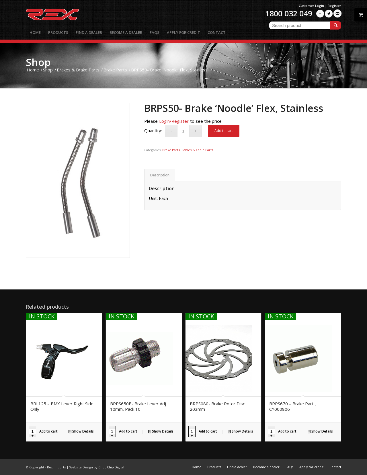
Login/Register (174, 121)
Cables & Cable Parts (197, 150)
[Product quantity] (183, 131)
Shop (38, 62)
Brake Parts (171, 150)
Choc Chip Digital (111, 467)
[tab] (159, 175)
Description (159, 175)
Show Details (81, 431)
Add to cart (223, 130)
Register (334, 5)
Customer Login (311, 5)
